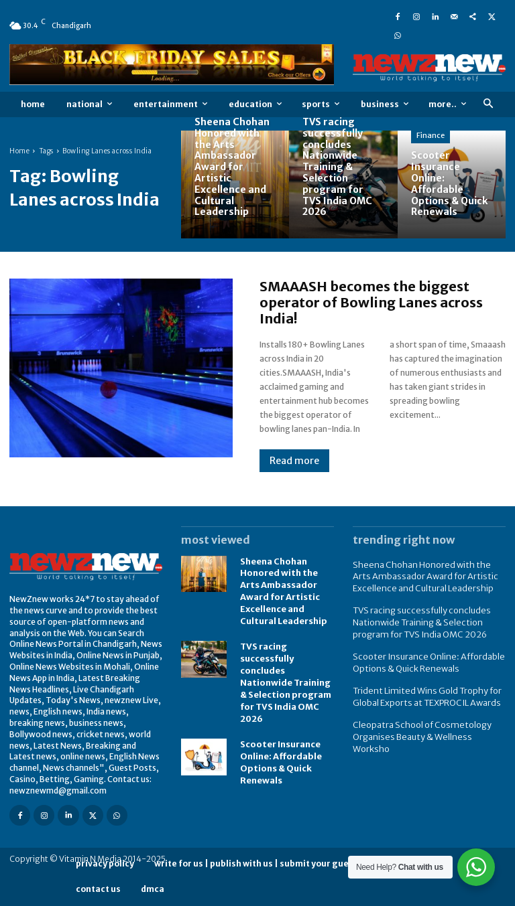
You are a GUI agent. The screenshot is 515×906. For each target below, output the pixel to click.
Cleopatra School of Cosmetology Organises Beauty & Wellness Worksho (426, 722)
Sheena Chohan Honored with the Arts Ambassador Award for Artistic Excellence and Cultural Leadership (425, 575)
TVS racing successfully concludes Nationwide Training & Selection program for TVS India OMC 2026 (284, 675)
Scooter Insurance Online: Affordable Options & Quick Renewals (279, 750)
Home (19, 151)
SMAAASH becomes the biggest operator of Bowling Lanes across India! (371, 302)
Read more (294, 461)
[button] (488, 104)
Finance (430, 135)
